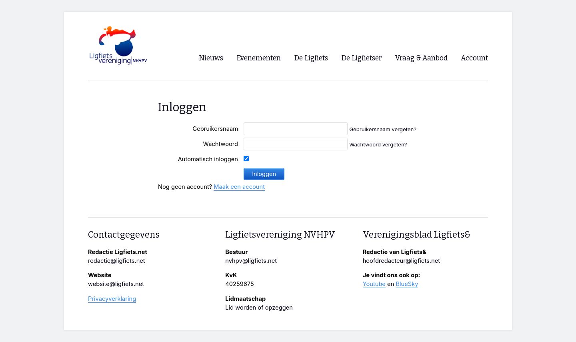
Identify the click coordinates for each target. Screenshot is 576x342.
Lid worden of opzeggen (259, 307)
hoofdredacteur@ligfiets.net (401, 260)
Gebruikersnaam (215, 128)
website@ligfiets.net (116, 284)
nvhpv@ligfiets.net (251, 260)
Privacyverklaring (112, 298)
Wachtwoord (220, 144)
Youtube (374, 284)
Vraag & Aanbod (421, 58)
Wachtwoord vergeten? (378, 144)
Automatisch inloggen (208, 159)
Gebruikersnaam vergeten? (382, 129)
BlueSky (407, 284)
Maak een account (239, 186)
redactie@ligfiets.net (116, 260)
